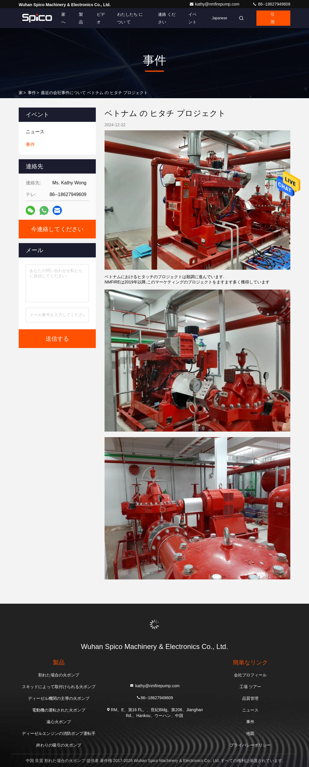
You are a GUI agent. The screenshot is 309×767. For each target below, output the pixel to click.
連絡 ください (167, 18)
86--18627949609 (271, 4)
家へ (63, 18)
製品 (81, 18)
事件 (32, 92)
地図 (250, 733)
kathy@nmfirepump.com (215, 4)
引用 (272, 18)
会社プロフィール (250, 675)
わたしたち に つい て (130, 18)
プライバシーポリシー (250, 745)
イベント (192, 18)
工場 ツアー (250, 686)
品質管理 (250, 698)
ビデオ (101, 18)
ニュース (250, 710)
